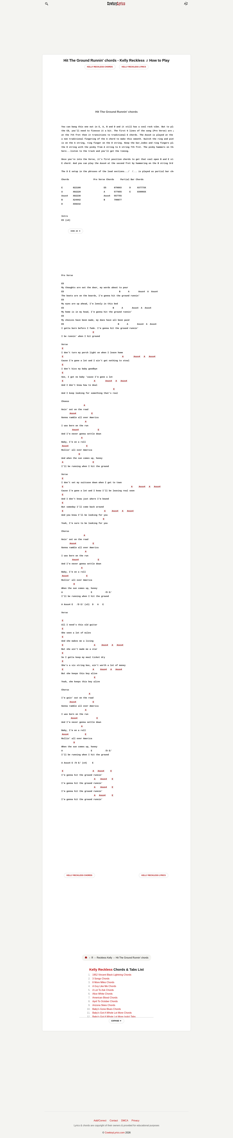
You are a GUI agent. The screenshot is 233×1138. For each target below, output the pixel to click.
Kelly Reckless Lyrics (134, 67)
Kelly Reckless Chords (100, 67)
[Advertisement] (116, 30)
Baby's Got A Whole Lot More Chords (112, 1012)
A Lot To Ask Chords (103, 990)
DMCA (124, 1120)
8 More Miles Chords (103, 982)
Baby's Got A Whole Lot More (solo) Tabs (114, 1016)
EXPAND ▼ (116, 1021)
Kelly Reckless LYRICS (153, 875)
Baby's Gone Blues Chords (106, 1009)
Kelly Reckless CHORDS (79, 875)
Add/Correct (100, 1120)
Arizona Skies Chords (103, 1005)
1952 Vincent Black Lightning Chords (111, 974)
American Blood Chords (105, 997)
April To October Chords (105, 1001)
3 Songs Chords (101, 978)
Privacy (135, 1120)
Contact (114, 1120)
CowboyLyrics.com (115, 1132)
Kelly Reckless (101, 969)
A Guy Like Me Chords (104, 986)
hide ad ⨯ (75, 231)
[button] (46, 4)
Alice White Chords (102, 993)
